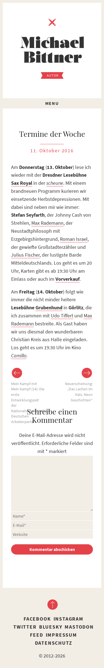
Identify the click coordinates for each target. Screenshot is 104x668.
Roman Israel (74, 239)
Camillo (18, 355)
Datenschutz (53, 643)
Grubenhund (48, 307)
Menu (52, 103)
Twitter (25, 627)
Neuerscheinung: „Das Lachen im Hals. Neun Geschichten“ (79, 392)
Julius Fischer (25, 255)
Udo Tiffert (62, 315)
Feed (36, 635)
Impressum (61, 635)
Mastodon (79, 627)
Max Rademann (47, 223)
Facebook (37, 619)
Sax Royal (21, 183)
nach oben (52, 604)
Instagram (68, 619)
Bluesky (50, 627)
